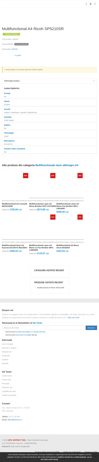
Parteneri (6, 356)
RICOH (15, 49)
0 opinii (17, 55)
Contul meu (7, 376)
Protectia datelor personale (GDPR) (47, 452)
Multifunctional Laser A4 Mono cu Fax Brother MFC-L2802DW (41, 247)
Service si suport (9, 348)
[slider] (7, 55)
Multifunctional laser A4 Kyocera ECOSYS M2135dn (14, 246)
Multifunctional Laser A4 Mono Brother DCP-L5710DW (42, 205)
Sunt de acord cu (23, 332)
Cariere (5, 359)
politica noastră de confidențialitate (72, 457)
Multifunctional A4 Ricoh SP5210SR (49, 288)
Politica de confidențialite (72, 452)
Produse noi (7, 387)
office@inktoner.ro (15, 420)
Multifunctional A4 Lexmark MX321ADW (14, 205)
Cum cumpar (7, 344)
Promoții (5, 383)
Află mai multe (73, 318)
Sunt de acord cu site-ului (19, 335)
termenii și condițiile (24, 335)
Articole (5, 363)
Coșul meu (6, 379)
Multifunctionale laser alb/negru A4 (15, 201)
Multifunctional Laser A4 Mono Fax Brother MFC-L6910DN (67, 206)
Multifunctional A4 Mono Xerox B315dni (67, 246)
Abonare (91, 328)
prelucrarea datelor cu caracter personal (31, 332)
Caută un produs (9, 395)
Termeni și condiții (91, 452)
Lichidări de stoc (9, 391)
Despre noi (6, 352)
